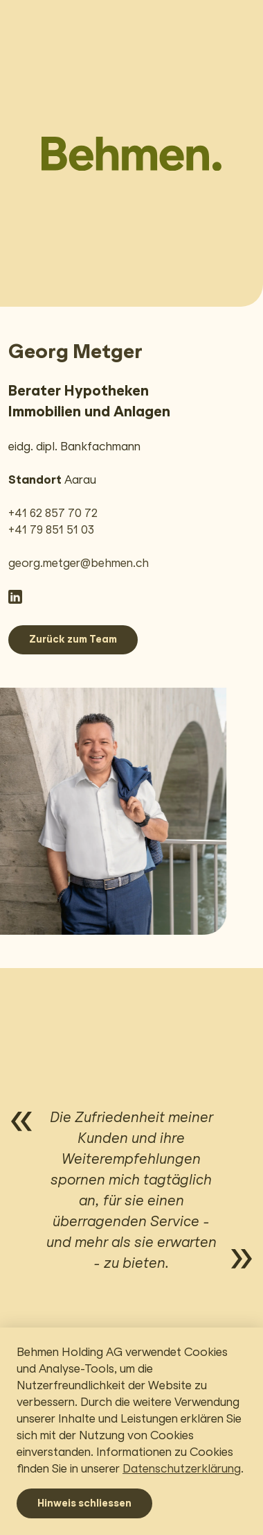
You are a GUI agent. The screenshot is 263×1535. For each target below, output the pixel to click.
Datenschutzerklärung (182, 1468)
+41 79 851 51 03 (51, 529)
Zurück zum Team (73, 639)
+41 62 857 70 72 (53, 513)
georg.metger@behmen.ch (78, 563)
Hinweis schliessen (84, 1503)
